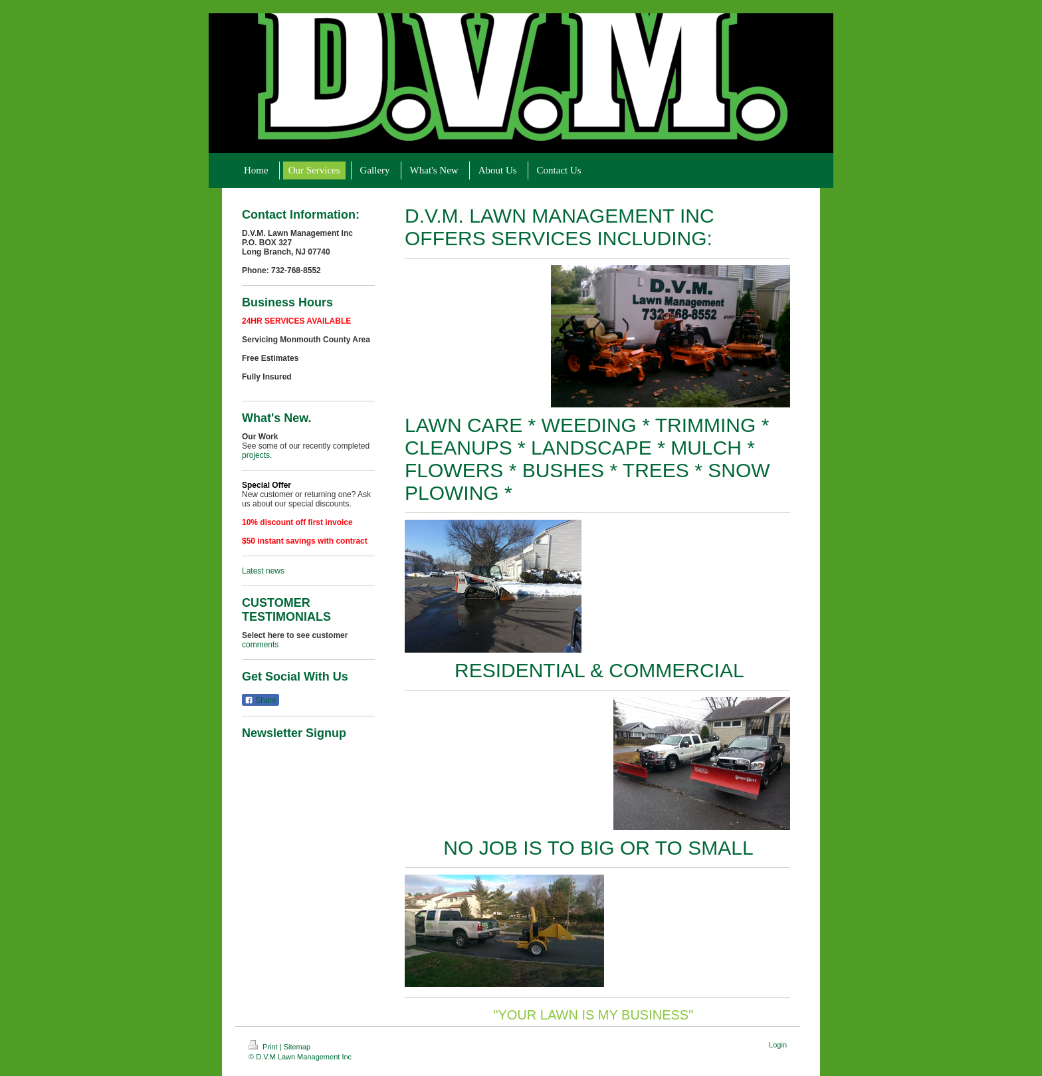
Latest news (263, 571)
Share (260, 700)
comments (260, 644)
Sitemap (297, 1047)
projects (256, 455)
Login (778, 1045)
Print (264, 1047)
